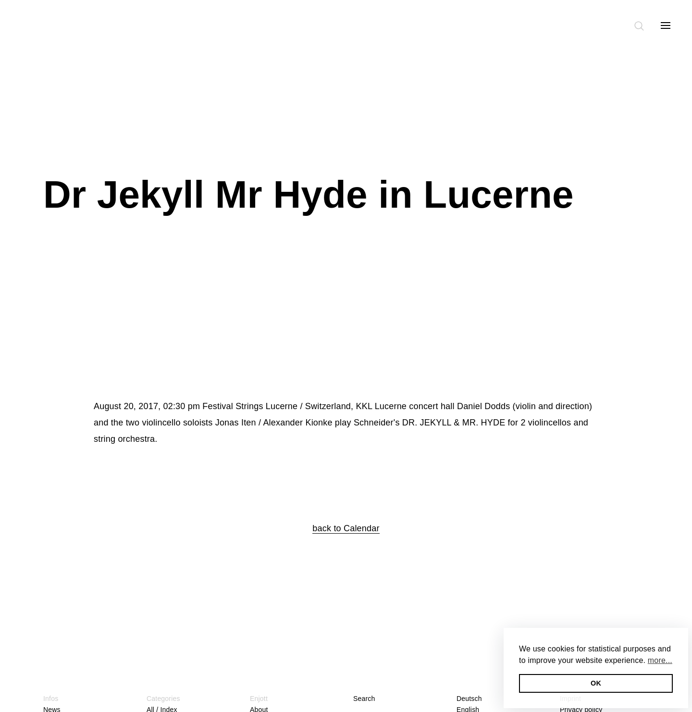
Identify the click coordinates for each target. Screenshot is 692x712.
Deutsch (469, 698)
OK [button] (596, 683)
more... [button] (660, 660)
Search (364, 698)
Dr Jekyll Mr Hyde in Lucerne (308, 194)
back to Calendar (345, 528)
